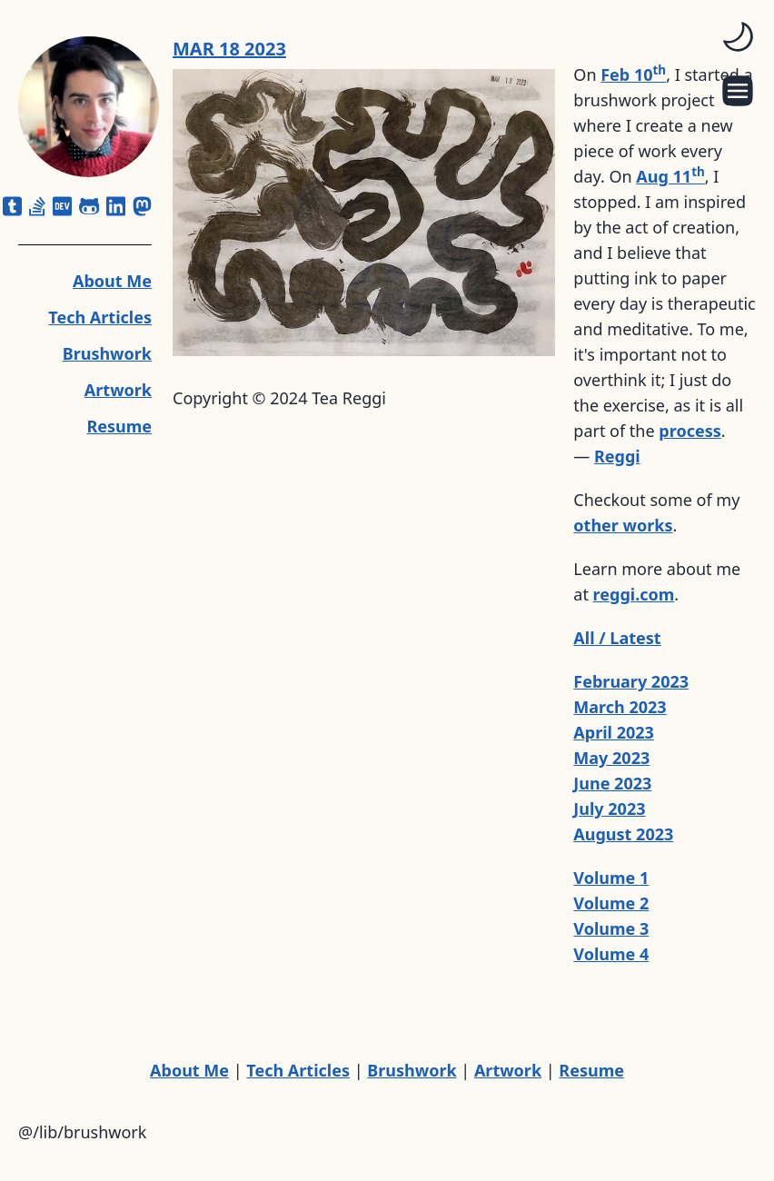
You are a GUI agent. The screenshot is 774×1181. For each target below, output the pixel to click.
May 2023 (611, 758)
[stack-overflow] (37, 206)
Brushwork (107, 353)
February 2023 (631, 681)
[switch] (737, 36)
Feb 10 (633, 74)
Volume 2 (611, 903)
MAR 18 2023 (229, 48)
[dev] (62, 206)
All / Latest (616, 638)
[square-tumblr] (12, 206)
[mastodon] (142, 206)
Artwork (118, 390)
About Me (112, 281)
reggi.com (634, 594)
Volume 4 (611, 954)
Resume (119, 426)
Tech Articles (100, 317)
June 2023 (612, 783)
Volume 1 (611, 877)
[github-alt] (89, 206)
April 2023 (613, 732)
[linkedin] (115, 206)
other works (622, 525)
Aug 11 (670, 176)
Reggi (617, 456)
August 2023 (623, 834)
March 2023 (619, 707)
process (689, 431)
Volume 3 (611, 928)
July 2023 (609, 808)
